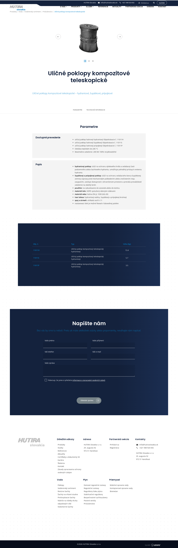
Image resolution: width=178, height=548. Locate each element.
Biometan (114, 491)
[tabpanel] (89, 36)
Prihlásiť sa (143, 2)
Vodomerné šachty (65, 507)
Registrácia (114, 448)
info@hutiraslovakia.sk (148, 444)
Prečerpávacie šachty (66, 497)
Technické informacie (95, 110)
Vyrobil (152, 544)
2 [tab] (89, 61)
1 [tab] (85, 61)
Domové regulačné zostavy (95, 485)
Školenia (61, 463)
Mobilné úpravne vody (119, 485)
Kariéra (150, 6)
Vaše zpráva (50, 363)
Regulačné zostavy (91, 488)
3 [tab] (93, 61)
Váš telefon (49, 352)
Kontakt (162, 6)
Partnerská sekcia (134, 6)
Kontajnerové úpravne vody (121, 488)
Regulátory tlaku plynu (93, 491)
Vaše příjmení (98, 340)
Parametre (77, 110)
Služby (89, 6)
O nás (62, 6)
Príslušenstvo (89, 503)
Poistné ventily (90, 500)
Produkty (75, 6)
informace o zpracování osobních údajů (88, 380)
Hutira (161, 2)
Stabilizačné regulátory (93, 494)
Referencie (103, 6)
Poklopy (61, 485)
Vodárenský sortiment (67, 488)
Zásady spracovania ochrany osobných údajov (69, 471)
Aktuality (116, 6)
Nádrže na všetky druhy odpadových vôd (67, 502)
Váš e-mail (96, 352)
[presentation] (89, 390)
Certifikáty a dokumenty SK (69, 457)
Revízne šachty (64, 491)
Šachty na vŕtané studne (68, 494)
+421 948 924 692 (146, 448)
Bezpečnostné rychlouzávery (95, 497)
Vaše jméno (49, 340)
